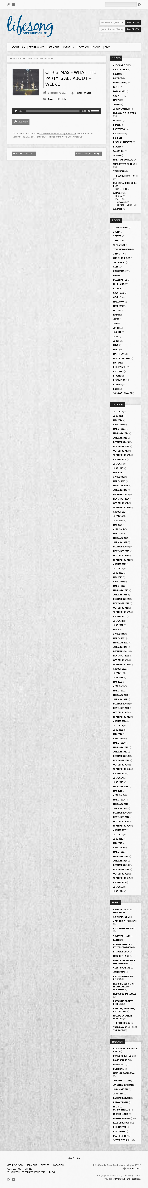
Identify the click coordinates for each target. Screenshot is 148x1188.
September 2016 (121, 878)
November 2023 (121, 551)
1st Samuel (119, 245)
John (116, 328)
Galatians (118, 293)
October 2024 (120, 503)
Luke (64, 99)
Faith (116, 87)
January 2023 (120, 595)
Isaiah (116, 315)
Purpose (117, 138)
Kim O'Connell (120, 1102)
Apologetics (120, 70)
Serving (117, 155)
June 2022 (118, 625)
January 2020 (120, 752)
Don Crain (118, 1069)
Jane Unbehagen (122, 1081)
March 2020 (119, 743)
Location (58, 1165)
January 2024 (120, 542)
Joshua (117, 332)
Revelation (119, 380)
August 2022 (119, 616)
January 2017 (120, 861)
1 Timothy (118, 240)
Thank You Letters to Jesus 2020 (26, 1172)
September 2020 (121, 717)
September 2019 (121, 769)
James (116, 319)
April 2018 (118, 795)
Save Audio (21, 121)
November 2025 (121, 446)
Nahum (117, 363)
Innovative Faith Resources (127, 1179)
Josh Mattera (120, 1089)
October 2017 (120, 821)
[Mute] (89, 110)
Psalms (117, 376)
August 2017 (119, 830)
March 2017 (119, 852)
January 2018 (120, 808)
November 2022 (121, 603)
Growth (117, 96)
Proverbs (118, 371)
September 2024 (121, 507)
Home (12, 58)
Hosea (116, 310)
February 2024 (120, 538)
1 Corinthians (120, 227)
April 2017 (118, 847)
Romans (117, 384)
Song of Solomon (123, 393)
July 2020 (118, 725)
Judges (117, 341)
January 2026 (120, 438)
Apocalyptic (120, 65)
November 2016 (121, 869)
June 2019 (118, 782)
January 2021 (120, 699)
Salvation (118, 151)
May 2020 (117, 734)
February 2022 (120, 643)
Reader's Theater (122, 142)
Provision (118, 133)
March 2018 (119, 800)
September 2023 (121, 560)
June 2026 (118, 416)
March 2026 (119, 429)
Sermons (21, 58)
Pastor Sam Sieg (83, 93)
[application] (56, 111)
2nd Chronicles (121, 258)
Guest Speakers (121, 968)
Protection (119, 129)
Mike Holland (120, 1114)
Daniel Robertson (123, 1056)
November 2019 (121, 760)
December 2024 (121, 494)
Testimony (119, 171)
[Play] (16, 110)
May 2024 (117, 525)
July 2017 (118, 834)
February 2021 (120, 695)
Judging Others (122, 109)
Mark (116, 349)
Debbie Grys (119, 1065)
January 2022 (120, 647)
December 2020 (121, 704)
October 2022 (120, 608)
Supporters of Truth (125, 164)
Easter (117, 940)
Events (45, 1165)
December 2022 (121, 599)
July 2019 (118, 778)
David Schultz (121, 1060)
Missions (118, 120)
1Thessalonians (122, 249)
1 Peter (117, 236)
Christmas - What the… (24, 154)
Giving (28, 1168)
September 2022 (121, 612)
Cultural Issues (122, 936)
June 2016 (118, 891)
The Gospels (121, 202)
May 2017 (117, 843)
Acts (115, 267)
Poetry (118, 199)
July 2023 (118, 568)
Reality (117, 147)
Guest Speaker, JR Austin (88, 154)
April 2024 (118, 529)
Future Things (121, 956)
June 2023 (118, 573)
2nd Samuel (119, 262)
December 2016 (121, 865)
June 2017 (118, 839)
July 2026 (118, 412)
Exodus (117, 288)
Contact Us (14, 1168)
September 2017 (121, 826)
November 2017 (121, 817)
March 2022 (119, 638)
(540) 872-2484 (134, 1168)
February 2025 (120, 486)
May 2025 (117, 473)
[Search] (121, 4)
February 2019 (120, 786)
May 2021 (117, 682)
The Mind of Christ (124, 205)
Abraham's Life (121, 917)
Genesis (117, 297)
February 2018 (120, 804)
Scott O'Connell (122, 1140)
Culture (117, 74)
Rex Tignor (119, 1131)
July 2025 (118, 464)
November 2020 (121, 708)
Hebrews (118, 306)
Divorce (117, 78)
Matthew (118, 354)
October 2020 (120, 712)
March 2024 (119, 534)
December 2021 (121, 651)
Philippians (119, 367)
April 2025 (118, 477)
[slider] (53, 111)
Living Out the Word (124, 113)
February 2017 (120, 856)
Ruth (116, 389)
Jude (115, 336)
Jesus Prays (119, 972)
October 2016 (120, 874)
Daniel (116, 275)
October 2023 (120, 555)
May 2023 (117, 577)
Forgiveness (119, 91)
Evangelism (119, 83)
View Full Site (74, 1158)
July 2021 (118, 673)
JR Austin (118, 1094)
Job (115, 323)
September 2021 (121, 664)
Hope (116, 100)
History (118, 196)
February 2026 (120, 433)
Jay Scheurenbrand (123, 1085)
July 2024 (118, 516)
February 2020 (120, 747)
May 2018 (117, 791)
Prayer (117, 125)
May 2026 (117, 420)
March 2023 (119, 586)
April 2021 (118, 686)
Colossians (119, 271)
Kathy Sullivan (121, 1098)
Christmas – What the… (44, 58)
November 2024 (121, 499)
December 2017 (121, 813)
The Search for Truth (125, 176)
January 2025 (120, 490)
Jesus (29, 58)
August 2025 (119, 459)
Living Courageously (124, 994)
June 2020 (118, 730)
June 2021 (118, 677)
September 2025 (121, 455)
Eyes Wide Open (121, 952)
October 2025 (120, 451)
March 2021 (119, 691)
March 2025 (119, 481)
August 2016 (119, 882)
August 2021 (119, 669)
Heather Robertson (124, 1073)
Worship (118, 209)
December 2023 (121, 547)
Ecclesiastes (120, 280)
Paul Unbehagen (122, 1123)
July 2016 (118, 887)
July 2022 (118, 621)
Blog (52, 1172)
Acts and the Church (125, 921)
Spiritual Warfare (123, 160)
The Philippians (121, 1023)
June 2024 (118, 521)
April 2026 (118, 425)
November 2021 (121, 656)
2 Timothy (118, 254)
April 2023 (118, 582)
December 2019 (121, 756)
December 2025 (121, 442)
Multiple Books (121, 358)
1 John (116, 232)
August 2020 (119, 721)
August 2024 (119, 512)
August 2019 (119, 773)
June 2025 (118, 468)
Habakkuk (118, 302)
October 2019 (120, 765)
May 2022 (117, 629)
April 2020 (118, 738)
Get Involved (15, 1165)
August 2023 (119, 564)
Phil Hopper (119, 1127)
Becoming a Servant (124, 928)
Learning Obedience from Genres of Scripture (124, 987)
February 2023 (120, 590)
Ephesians (118, 284)
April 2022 (118, 634)
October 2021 (120, 660)
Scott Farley (120, 1136)
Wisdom (117, 193)
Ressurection (121, 189)
